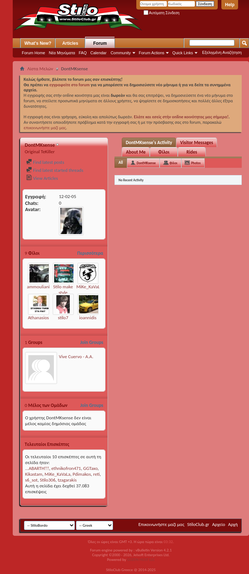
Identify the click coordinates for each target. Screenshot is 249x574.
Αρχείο (218, 524)
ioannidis (88, 317)
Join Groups (91, 342)
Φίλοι (163, 152)
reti (96, 474)
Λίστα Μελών (40, 68)
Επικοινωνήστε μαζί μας (161, 524)
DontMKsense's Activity (149, 142)
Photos (196, 163)
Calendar (99, 53)
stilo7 (63, 317)
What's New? (37, 43)
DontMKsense (146, 163)
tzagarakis (67, 480)
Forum (100, 43)
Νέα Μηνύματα (62, 53)
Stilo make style (63, 289)
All (121, 162)
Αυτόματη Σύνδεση (162, 13)
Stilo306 (48, 480)
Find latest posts (45, 162)
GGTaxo (90, 468)
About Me (135, 152)
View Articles (42, 178)
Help (229, 4)
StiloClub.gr (198, 524)
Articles (70, 43)
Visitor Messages (196, 142)
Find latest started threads (54, 170)
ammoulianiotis (42, 286)
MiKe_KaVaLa (89, 286)
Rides (191, 152)
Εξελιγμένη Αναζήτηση (222, 52)
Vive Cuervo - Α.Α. (76, 356)
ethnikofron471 (66, 468)
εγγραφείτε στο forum (70, 84)
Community (121, 53)
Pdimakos (82, 474)
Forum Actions (151, 53)
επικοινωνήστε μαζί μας (45, 127)
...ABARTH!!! (37, 468)
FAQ (83, 53)
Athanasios (38, 317)
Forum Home (33, 53)
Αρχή (233, 524)
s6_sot (31, 480)
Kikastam (33, 474)
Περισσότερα (90, 253)
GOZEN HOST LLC (141, 559)
